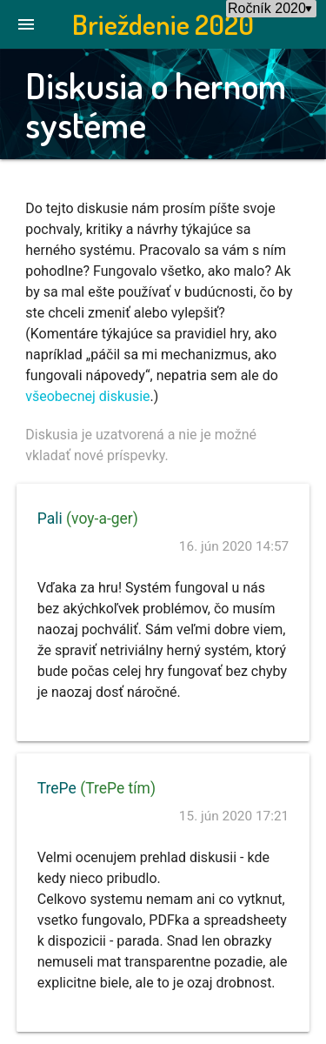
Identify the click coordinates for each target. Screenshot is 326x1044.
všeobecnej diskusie (87, 396)
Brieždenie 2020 (163, 24)
